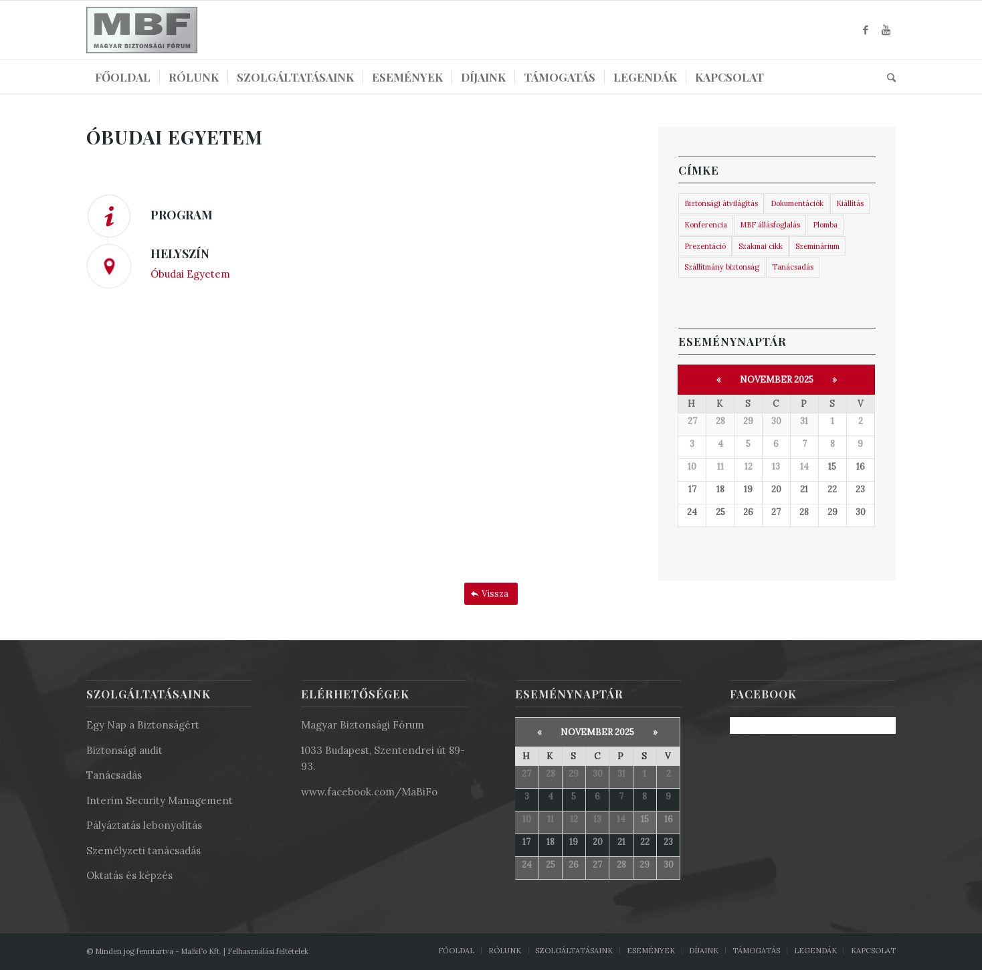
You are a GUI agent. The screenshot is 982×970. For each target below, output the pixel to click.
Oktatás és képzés (129, 875)
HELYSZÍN (180, 254)
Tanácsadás (792, 267)
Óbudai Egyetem (190, 274)
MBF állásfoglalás (770, 224)
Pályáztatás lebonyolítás (144, 825)
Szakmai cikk (761, 246)
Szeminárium (817, 246)
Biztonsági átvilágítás (721, 203)
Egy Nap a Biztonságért (142, 724)
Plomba (825, 224)
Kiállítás (850, 203)
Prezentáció (705, 246)
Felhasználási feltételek (267, 951)
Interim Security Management (159, 800)
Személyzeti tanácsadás (143, 850)
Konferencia (705, 224)
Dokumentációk (797, 203)
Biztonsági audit (124, 750)
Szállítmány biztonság (721, 267)
